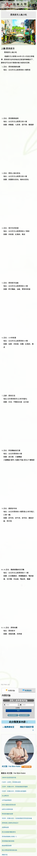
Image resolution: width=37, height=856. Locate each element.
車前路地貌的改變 (7, 814)
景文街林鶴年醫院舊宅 (9, 832)
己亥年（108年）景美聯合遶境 (11, 782)
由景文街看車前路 (7, 809)
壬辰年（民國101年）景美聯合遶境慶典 (14, 791)
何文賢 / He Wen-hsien (16, 766)
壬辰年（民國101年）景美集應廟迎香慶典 (15, 786)
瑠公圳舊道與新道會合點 (9, 850)
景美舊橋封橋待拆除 (8, 841)
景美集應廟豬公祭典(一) (9, 836)
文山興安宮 (5, 795)
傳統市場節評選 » (27, 728)
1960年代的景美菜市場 (9, 777)
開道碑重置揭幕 (7, 845)
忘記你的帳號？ (12, 715)
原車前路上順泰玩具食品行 (10, 823)
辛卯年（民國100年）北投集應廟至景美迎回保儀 (17, 818)
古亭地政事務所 (7, 800)
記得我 (18, 708)
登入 (18, 710)
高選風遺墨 (5, 827)
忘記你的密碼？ (24, 715)
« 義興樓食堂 (8, 727)
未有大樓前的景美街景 (9, 805)
